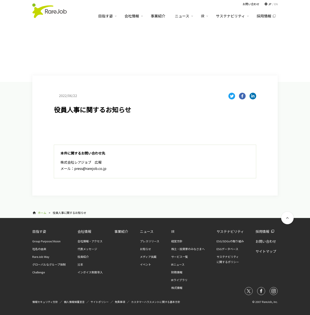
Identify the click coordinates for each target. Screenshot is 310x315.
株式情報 (176, 288)
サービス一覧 (179, 257)
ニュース (146, 231)
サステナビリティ (230, 231)
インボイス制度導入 (90, 272)
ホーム (42, 213)
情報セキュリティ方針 (45, 302)
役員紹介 (83, 257)
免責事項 (120, 302)
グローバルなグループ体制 (49, 264)
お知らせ (145, 249)
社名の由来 (39, 249)
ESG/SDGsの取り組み (230, 241)
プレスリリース (149, 241)
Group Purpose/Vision (46, 241)
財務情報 (176, 272)
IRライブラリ (179, 280)
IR (172, 231)
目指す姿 (39, 231)
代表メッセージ (87, 249)
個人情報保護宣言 (74, 302)
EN (276, 4)
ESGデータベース (227, 249)
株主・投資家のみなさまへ (188, 249)
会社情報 (84, 231)
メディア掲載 (148, 257)
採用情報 (262, 231)
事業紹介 (121, 231)
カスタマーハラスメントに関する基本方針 (155, 302)
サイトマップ (266, 251)
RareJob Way (40, 257)
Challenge (38, 272)
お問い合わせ (266, 241)
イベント (145, 264)
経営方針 (176, 241)
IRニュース (177, 264)
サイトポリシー (100, 302)
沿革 (80, 264)
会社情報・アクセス (90, 241)
